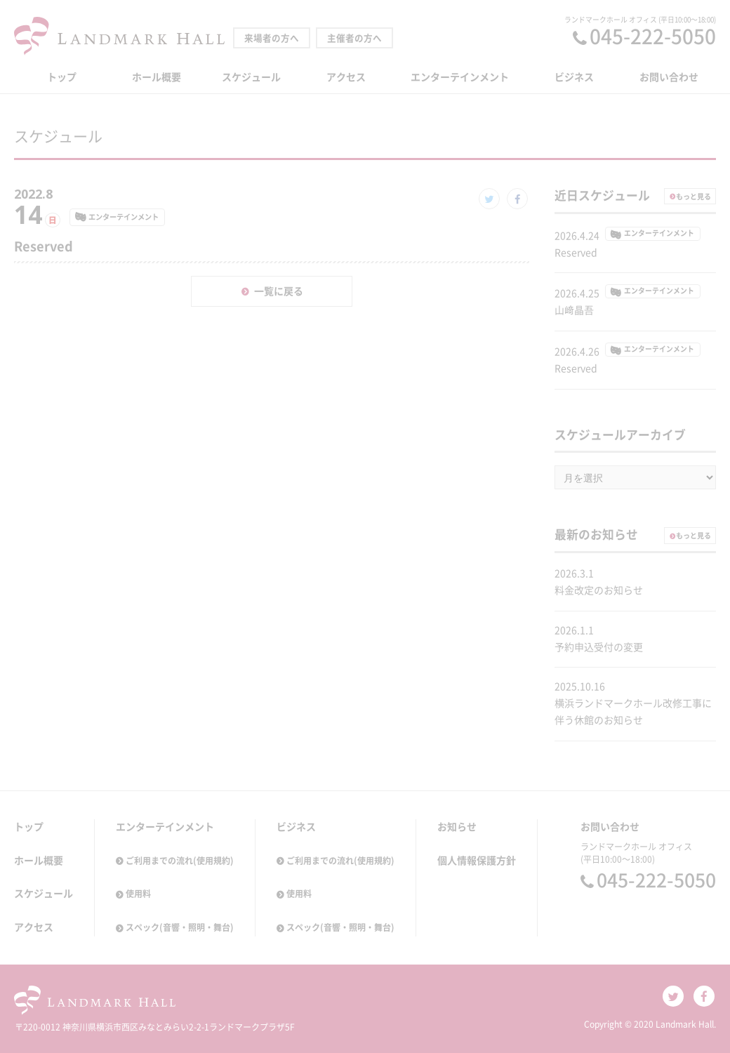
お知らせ (457, 827)
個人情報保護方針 (476, 861)
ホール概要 (156, 77)
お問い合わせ (668, 77)
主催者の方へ (354, 38)
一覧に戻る (278, 291)
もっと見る (693, 196)
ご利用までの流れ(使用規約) (180, 860)
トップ (62, 77)
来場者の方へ (271, 38)
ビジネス (574, 77)
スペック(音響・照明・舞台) (180, 927)
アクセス (346, 77)
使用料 (138, 893)
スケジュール (251, 77)
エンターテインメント (460, 77)
